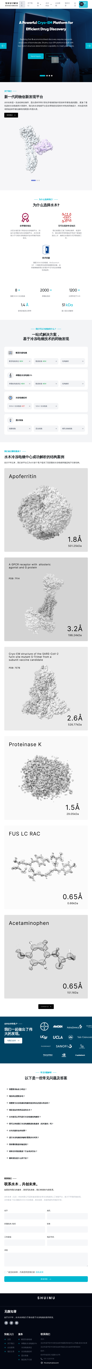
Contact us (46, 1007)
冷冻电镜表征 (26, 1347)
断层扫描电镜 (25, 1339)
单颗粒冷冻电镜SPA (27, 1343)
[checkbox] (5, 1272)
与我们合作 (13, 1041)
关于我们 (9, 1343)
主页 (7, 1339)
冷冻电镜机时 (25, 1351)
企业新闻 (9, 1347)
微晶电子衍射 (25, 1359)
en (82, 4)
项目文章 (9, 1351)
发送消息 (46, 1279)
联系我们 (11, 115)
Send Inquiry (36, 56)
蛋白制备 (23, 1355)
